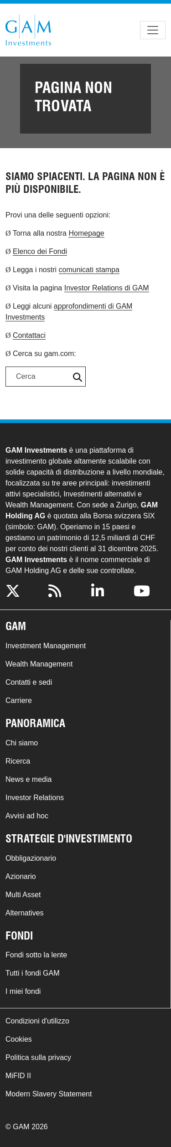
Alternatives (24, 913)
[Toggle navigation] (153, 30)
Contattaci (29, 335)
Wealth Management (39, 664)
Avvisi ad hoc (26, 816)
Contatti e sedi (28, 682)
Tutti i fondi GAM (32, 973)
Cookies (18, 1039)
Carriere (18, 700)
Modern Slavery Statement (48, 1094)
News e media (28, 779)
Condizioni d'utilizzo (37, 1021)
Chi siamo (21, 743)
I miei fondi (23, 991)
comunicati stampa (89, 270)
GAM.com (28, 30)
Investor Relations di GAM (106, 288)
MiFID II (18, 1076)
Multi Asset (23, 895)
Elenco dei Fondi (40, 251)
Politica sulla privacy (38, 1057)
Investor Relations (34, 797)
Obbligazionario (30, 858)
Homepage (86, 233)
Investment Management (45, 646)
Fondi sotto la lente (36, 955)
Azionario (20, 876)
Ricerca (17, 761)
